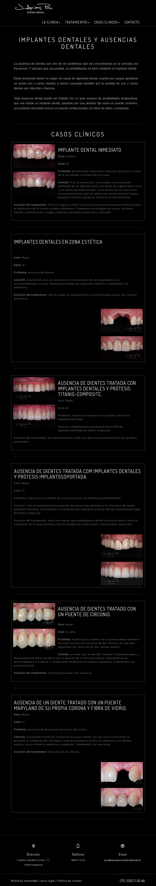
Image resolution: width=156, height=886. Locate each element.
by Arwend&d (29, 880)
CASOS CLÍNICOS (107, 22)
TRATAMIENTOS (77, 22)
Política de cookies (70, 880)
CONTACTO (131, 22)
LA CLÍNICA (51, 22)
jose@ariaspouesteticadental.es (122, 860)
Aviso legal (47, 880)
